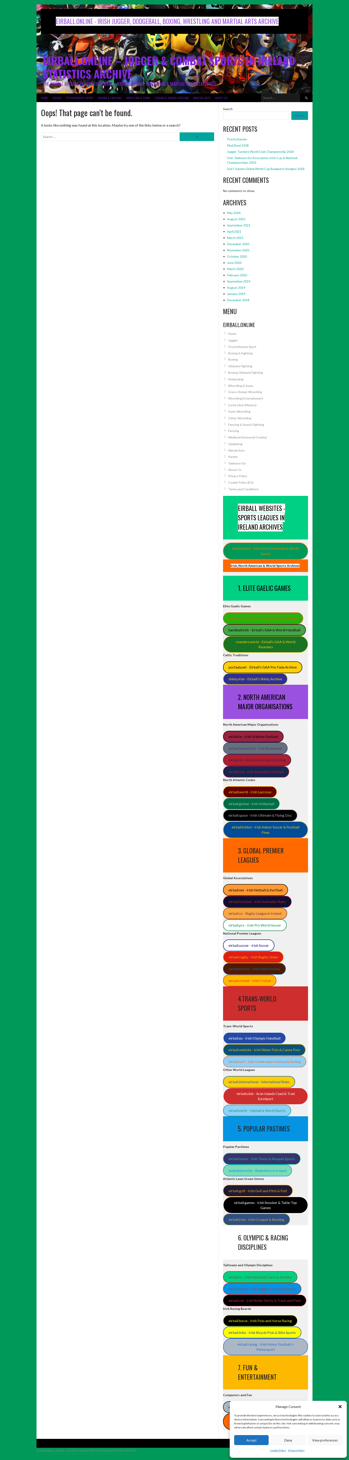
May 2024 (234, 213)
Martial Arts (202, 97)
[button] (340, 1406)
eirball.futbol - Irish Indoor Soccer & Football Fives (265, 829)
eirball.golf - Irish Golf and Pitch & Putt (258, 1191)
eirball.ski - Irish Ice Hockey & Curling (257, 760)
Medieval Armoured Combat (247, 437)
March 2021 (235, 238)
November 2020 (238, 250)
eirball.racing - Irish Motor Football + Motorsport (265, 1347)
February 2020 (237, 275)
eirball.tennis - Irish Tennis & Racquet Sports (262, 1159)
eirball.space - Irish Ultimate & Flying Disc (260, 815)
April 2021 (234, 231)
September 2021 (238, 225)
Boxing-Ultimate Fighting (245, 372)
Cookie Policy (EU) (240, 482)
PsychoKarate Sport (79, 97)
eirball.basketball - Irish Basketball (255, 748)
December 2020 (238, 244)
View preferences (325, 1440)
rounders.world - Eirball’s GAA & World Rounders (265, 644)
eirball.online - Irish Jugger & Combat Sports (262, 1289)
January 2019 (236, 294)
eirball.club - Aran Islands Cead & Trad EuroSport (266, 1096)
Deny (288, 1440)
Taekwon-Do (237, 463)
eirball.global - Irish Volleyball (251, 804)
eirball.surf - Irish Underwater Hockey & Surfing (265, 1061)
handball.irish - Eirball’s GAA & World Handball (264, 630)
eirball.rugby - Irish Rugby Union (253, 957)
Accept (251, 1440)
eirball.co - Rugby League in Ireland (255, 913)
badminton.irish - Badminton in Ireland (257, 1170)
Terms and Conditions (243, 489)
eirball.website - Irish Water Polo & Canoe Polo (264, 1050)
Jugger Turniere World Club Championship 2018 (260, 151)
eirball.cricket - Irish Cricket (250, 980)
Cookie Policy (278, 1450)
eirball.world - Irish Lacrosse (250, 792)
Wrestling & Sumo (138, 97)
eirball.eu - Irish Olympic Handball (254, 1038)
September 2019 (238, 281)
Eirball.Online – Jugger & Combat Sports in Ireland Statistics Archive (169, 67)
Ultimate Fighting (240, 366)
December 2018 (238, 300)
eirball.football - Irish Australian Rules (257, 901)
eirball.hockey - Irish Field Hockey (254, 969)
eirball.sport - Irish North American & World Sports (265, 551)
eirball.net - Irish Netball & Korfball (255, 890)
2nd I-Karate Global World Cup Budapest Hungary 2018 (265, 169)
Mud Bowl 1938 (238, 145)
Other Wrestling (239, 418)
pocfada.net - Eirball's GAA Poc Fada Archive (263, 667)
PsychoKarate (237, 139)
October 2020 (237, 256)
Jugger (56, 97)
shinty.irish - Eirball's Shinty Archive (255, 679)
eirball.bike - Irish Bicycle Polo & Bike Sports (262, 1332)
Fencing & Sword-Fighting (171, 97)
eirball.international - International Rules (259, 1082)
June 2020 (234, 263)
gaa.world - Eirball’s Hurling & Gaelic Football (263, 618)
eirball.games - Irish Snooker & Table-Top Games (265, 1205)
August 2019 (236, 287)
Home (44, 97)
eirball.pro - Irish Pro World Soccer (255, 925)
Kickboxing (235, 379)
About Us (221, 97)
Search (228, 109)
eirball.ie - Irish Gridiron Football (253, 736)
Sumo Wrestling (239, 411)
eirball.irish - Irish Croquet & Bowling (256, 1219)
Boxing (233, 359)
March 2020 (235, 269)
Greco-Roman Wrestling (245, 392)
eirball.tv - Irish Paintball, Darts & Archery (260, 1277)
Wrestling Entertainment (245, 398)
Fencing (233, 431)
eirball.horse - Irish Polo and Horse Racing (260, 1321)
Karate (233, 456)
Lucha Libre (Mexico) (242, 405)
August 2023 (236, 219)
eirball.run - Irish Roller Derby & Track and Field (265, 1300)
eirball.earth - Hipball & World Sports (257, 1110)
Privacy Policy (296, 1450)
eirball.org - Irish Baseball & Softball (256, 771)
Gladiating (235, 444)
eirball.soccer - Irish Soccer (249, 945)
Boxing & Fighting (110, 97)
